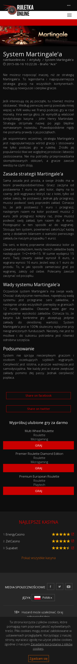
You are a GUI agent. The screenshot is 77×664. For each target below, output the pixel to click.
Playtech (39, 485)
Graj (38, 445)
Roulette (39, 435)
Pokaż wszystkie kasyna (38, 558)
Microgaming (39, 439)
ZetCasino (13, 541)
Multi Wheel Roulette (39, 431)
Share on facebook (38, 395)
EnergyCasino (15, 534)
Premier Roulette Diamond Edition (39, 453)
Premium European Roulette (39, 476)
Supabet (12, 548)
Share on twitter (38, 409)
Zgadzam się (38, 658)
